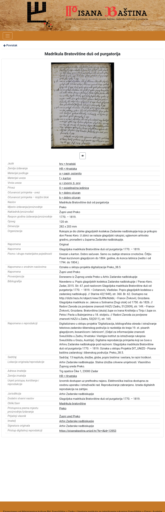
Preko (62, 408)
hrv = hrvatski (67, 164)
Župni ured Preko (69, 416)
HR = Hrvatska (68, 168)
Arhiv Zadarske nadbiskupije (76, 421)
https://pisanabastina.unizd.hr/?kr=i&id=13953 (87, 430)
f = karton (65, 178)
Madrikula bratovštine (72, 403)
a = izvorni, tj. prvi (70, 183)
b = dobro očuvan (70, 192)
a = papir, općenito (70, 173)
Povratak (10, 45)
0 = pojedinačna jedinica (74, 188)
